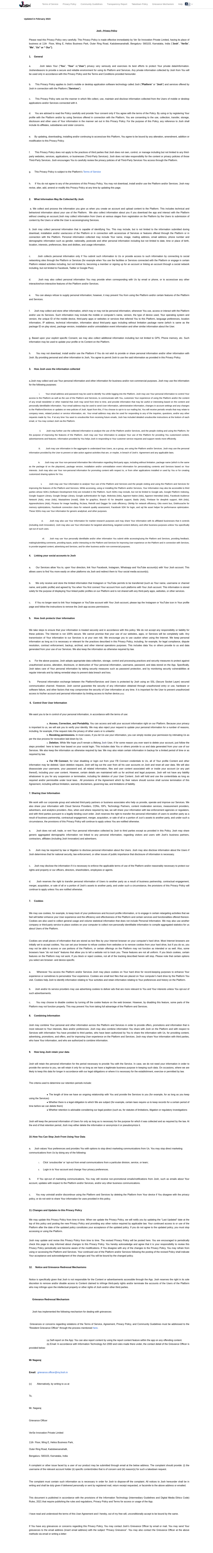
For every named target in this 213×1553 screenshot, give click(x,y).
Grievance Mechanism (163, 4)
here (95, 1328)
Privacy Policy (69, 4)
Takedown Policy (140, 4)
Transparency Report (117, 4)
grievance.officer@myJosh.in (52, 1372)
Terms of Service (50, 4)
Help (180, 4)
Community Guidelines (91, 4)
